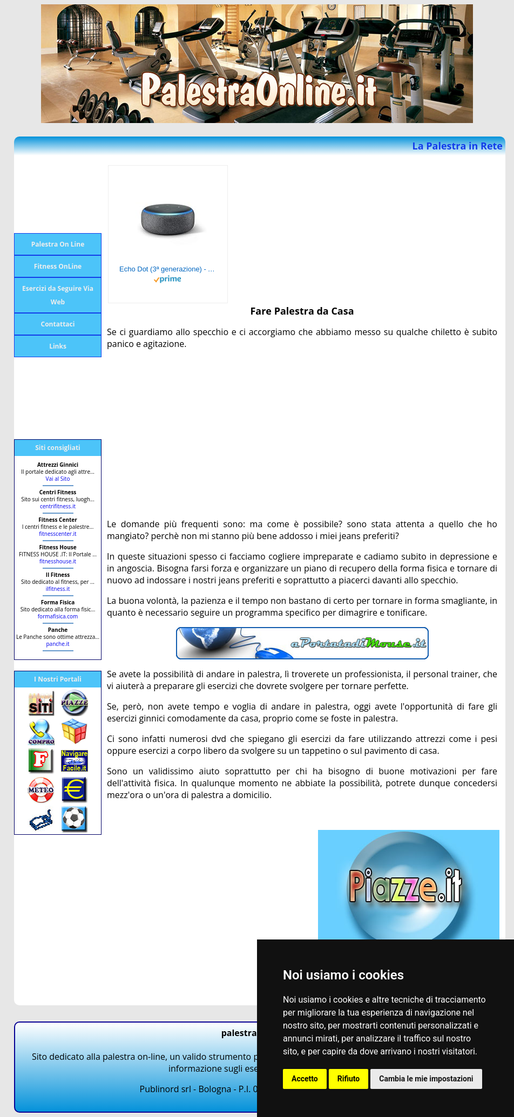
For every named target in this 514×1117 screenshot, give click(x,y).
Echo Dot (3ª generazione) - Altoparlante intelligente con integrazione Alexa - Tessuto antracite (168, 269)
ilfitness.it (58, 588)
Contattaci (58, 324)
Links (57, 346)
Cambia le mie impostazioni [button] (426, 1078)
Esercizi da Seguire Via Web (57, 295)
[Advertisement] (57, 194)
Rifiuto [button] (348, 1078)
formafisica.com (58, 616)
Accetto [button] (305, 1078)
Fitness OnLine (58, 266)
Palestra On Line (58, 244)
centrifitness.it (58, 506)
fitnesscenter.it (57, 533)
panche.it (57, 644)
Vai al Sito (58, 478)
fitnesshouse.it (57, 561)
